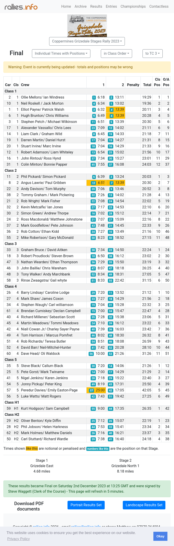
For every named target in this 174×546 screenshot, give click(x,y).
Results (96, 6)
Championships (133, 6)
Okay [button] (160, 536)
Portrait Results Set (86, 505)
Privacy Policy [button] (18, 539)
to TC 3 (151, 53)
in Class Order (115, 53)
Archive (81, 6)
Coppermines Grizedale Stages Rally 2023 (85, 41)
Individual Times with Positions (60, 53)
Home (66, 6)
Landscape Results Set (144, 505)
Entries (111, 6)
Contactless (159, 6)
